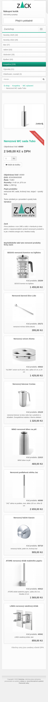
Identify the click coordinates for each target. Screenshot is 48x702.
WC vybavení (28, 86)
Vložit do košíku (13, 165)
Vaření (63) (7, 50)
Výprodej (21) (8, 69)
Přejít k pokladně (24, 20)
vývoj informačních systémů (35, 681)
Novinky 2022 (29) (10, 40)
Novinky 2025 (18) (10, 35)
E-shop (6, 86)
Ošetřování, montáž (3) (12, 74)
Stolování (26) (8, 55)
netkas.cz (23, 681)
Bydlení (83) (8, 59)
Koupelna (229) (9, 64)
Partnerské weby (24, 683)
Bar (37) (6, 45)
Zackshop (9, 29)
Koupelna (16, 86)
